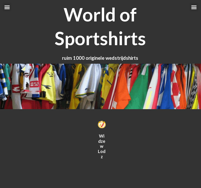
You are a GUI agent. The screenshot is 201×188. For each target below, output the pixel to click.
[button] (7, 7)
